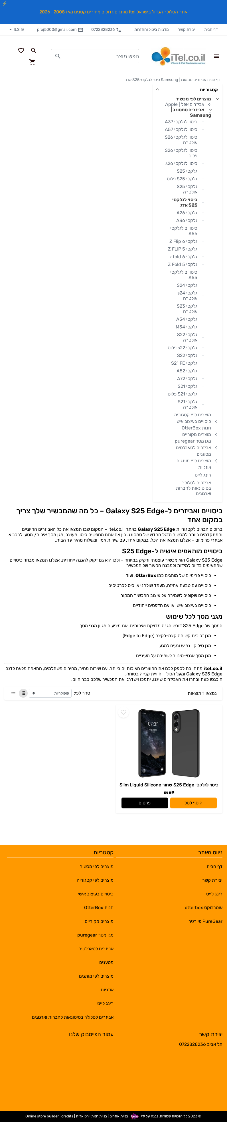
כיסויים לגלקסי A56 (183, 230)
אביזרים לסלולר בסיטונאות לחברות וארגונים (193, 488)
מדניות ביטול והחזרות (151, 29)
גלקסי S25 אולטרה (187, 189)
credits (67, 1116)
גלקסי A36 (186, 220)
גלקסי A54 (186, 319)
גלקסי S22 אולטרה (187, 337)
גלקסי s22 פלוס (182, 347)
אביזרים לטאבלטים (193, 447)
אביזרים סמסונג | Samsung (183, 79)
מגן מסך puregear (193, 441)
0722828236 (106, 30)
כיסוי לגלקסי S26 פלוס (181, 153)
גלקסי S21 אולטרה (187, 404)
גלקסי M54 (186, 327)
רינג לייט (203, 475)
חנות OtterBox (196, 428)
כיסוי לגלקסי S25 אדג (142, 79)
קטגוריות (209, 89)
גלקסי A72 (187, 378)
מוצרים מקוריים (196, 434)
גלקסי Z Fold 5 (182, 264)
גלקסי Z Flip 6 (183, 241)
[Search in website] (33, 50)
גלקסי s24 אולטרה (187, 295)
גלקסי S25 (187, 171)
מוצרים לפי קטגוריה (192, 414)
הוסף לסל (193, 803)
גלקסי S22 (187, 355)
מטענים (204, 454)
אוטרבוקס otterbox (203, 907)
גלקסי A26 (187, 212)
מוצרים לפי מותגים (194, 460)
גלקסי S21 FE (184, 363)
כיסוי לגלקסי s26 (181, 163)
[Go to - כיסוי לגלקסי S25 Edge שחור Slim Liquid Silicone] (169, 743)
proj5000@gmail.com (60, 30)
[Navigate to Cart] (32, 62)
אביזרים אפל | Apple (184, 104)
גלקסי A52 (187, 371)
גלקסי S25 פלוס (182, 178)
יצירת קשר (186, 29)
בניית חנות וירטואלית (91, 1116)
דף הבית (211, 29)
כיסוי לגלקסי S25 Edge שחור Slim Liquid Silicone (168, 785)
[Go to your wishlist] (21, 50)
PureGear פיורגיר (205, 921)
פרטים (145, 803)
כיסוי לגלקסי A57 (181, 129)
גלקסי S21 (187, 386)
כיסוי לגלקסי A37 (181, 121)
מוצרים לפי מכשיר (193, 99)
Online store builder (42, 1116)
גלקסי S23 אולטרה (187, 308)
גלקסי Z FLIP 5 (182, 249)
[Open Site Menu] (216, 56)
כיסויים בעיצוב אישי (193, 421)
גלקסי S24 (187, 285)
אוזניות (204, 467)
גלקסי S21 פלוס (182, 394)
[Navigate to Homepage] (178, 56)
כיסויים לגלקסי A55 (183, 274)
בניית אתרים (119, 1116)
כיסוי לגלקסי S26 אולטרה (181, 139)
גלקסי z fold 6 (183, 256)
